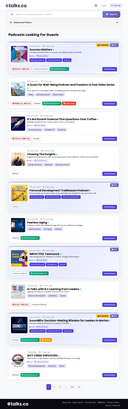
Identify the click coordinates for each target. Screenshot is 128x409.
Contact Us (90, 402)
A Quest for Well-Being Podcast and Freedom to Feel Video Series (71, 86)
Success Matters (41, 49)
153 (72, 387)
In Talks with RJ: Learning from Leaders (54, 289)
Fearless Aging (38, 222)
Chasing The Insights (42, 154)
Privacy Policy (113, 402)
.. (65, 387)
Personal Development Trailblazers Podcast (60, 190)
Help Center (77, 402)
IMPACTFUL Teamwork (45, 254)
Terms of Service (112, 405)
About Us (66, 402)
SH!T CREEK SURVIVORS (43, 355)
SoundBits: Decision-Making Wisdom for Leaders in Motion (70, 320)
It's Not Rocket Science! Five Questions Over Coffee (62, 119)
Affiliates (101, 402)
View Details (109, 69)
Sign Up (116, 5)
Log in (104, 5)
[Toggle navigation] (96, 6)
